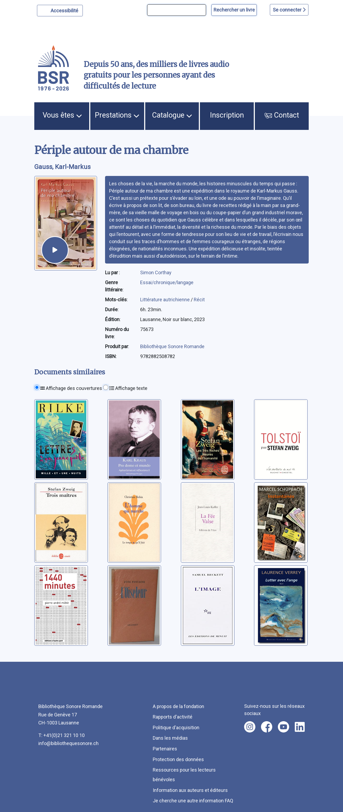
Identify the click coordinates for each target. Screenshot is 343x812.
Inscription (227, 115)
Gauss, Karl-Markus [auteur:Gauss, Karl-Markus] (62, 167)
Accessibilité (65, 10)
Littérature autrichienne (165, 299)
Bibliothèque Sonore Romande (172, 346)
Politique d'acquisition (176, 727)
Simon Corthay (156, 272)
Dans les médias (170, 738)
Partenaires (165, 748)
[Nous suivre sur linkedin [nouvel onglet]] (300, 726)
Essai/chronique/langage (166, 282)
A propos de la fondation (178, 706)
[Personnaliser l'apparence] (59, 10)
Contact (281, 115)
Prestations (117, 115)
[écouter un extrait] (55, 250)
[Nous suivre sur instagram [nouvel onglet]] (249, 726)
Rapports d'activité (172, 717)
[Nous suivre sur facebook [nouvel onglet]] (266, 726)
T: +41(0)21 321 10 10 (61, 735)
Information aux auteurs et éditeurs (190, 790)
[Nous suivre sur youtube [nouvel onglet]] (283, 726)
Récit (199, 299)
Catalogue (172, 115)
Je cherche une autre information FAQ (193, 800)
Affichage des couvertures (71, 388)
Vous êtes (62, 115)
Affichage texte (128, 388)
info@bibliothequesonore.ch (68, 743)
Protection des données (178, 759)
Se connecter (289, 10)
